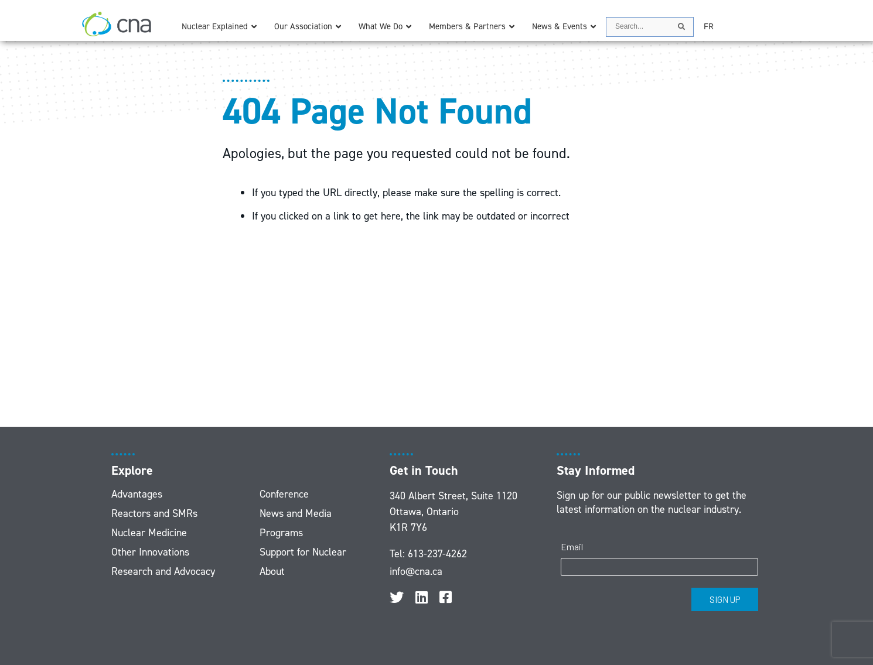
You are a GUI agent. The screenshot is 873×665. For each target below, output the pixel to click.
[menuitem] (708, 26)
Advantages (136, 494)
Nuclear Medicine (149, 533)
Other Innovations (150, 552)
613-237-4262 (437, 554)
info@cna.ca (416, 571)
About (272, 571)
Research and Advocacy (163, 571)
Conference (284, 494)
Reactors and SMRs (154, 513)
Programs (281, 533)
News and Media (296, 513)
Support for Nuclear (303, 552)
